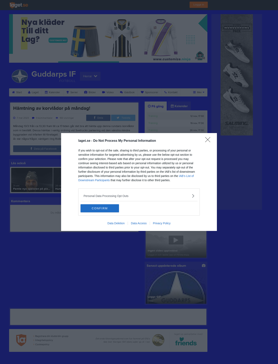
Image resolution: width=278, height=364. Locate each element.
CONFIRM (100, 208)
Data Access (139, 223)
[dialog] (139, 182)
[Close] (209, 141)
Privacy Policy (162, 223)
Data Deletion (116, 223)
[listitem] (139, 196)
